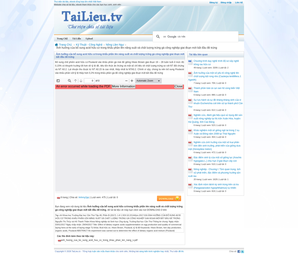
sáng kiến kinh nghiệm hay (151, 251)
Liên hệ (239, 2)
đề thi (181, 251)
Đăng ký (214, 2)
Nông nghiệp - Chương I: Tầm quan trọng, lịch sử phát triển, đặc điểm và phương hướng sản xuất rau (214, 172)
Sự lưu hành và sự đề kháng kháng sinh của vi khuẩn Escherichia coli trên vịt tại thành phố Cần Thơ (215, 103)
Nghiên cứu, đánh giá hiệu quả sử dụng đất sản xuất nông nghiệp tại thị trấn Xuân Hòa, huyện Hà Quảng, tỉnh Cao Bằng (215, 118)
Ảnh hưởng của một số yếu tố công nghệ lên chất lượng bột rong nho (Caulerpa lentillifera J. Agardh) (214, 76)
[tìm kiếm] (195, 36)
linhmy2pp (84, 197)
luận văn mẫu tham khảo (103, 251)
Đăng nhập (226, 2)
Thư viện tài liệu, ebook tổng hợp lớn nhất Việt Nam (77, 1)
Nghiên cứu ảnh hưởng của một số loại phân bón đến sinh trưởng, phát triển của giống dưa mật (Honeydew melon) (214, 145)
